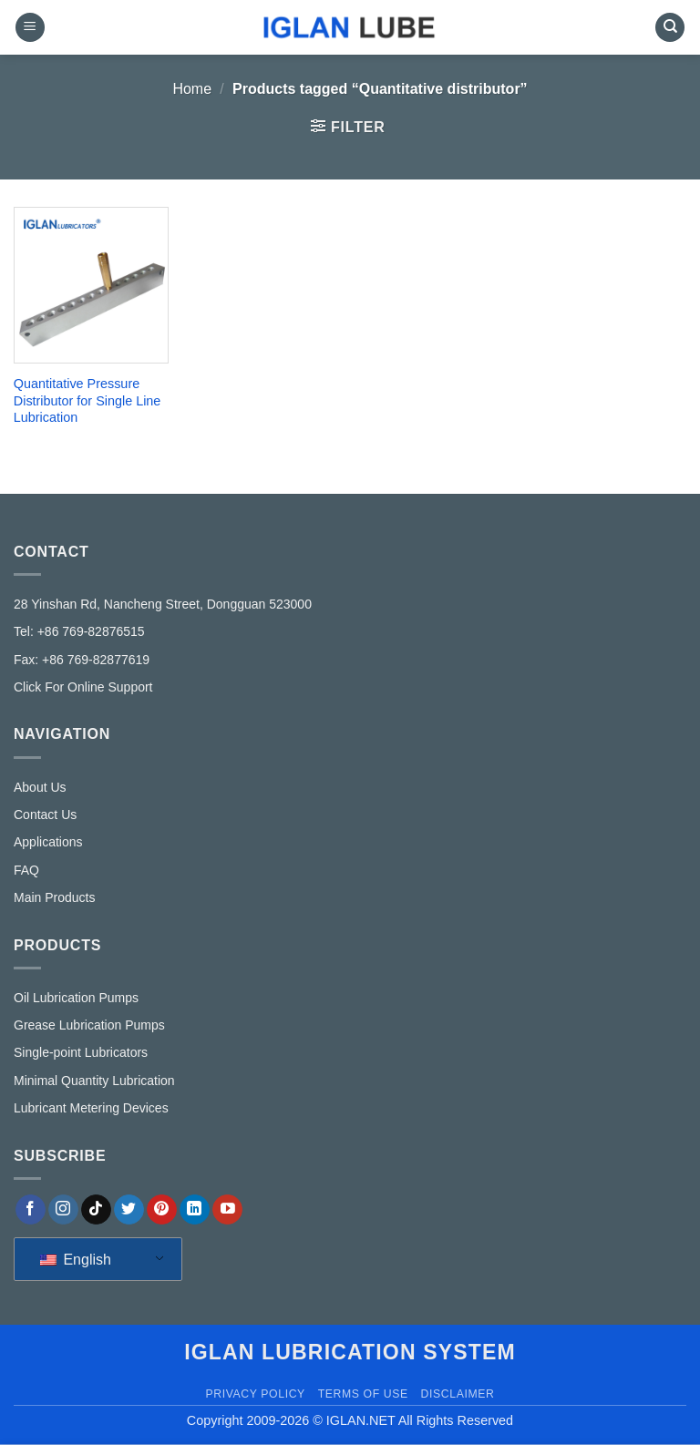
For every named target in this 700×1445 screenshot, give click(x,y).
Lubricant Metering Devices (91, 1108)
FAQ (26, 870)
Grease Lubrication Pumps (89, 1025)
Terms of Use (363, 1394)
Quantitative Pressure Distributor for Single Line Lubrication (87, 400)
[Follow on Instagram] (63, 1209)
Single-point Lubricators (81, 1052)
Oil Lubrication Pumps (76, 997)
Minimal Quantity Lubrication (94, 1080)
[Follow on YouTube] (227, 1209)
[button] (30, 28)
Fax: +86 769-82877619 (81, 659)
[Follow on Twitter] (129, 1209)
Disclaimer (458, 1394)
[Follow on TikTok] (96, 1209)
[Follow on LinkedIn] (195, 1209)
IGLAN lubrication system (350, 1352)
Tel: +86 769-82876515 (79, 631)
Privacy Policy (254, 1394)
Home (191, 89)
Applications (48, 842)
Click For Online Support (83, 687)
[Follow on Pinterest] (162, 1209)
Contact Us (45, 814)
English (75, 1259)
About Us (40, 787)
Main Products (54, 897)
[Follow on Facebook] (30, 1209)
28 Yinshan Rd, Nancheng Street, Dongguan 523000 (163, 604)
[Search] (670, 28)
